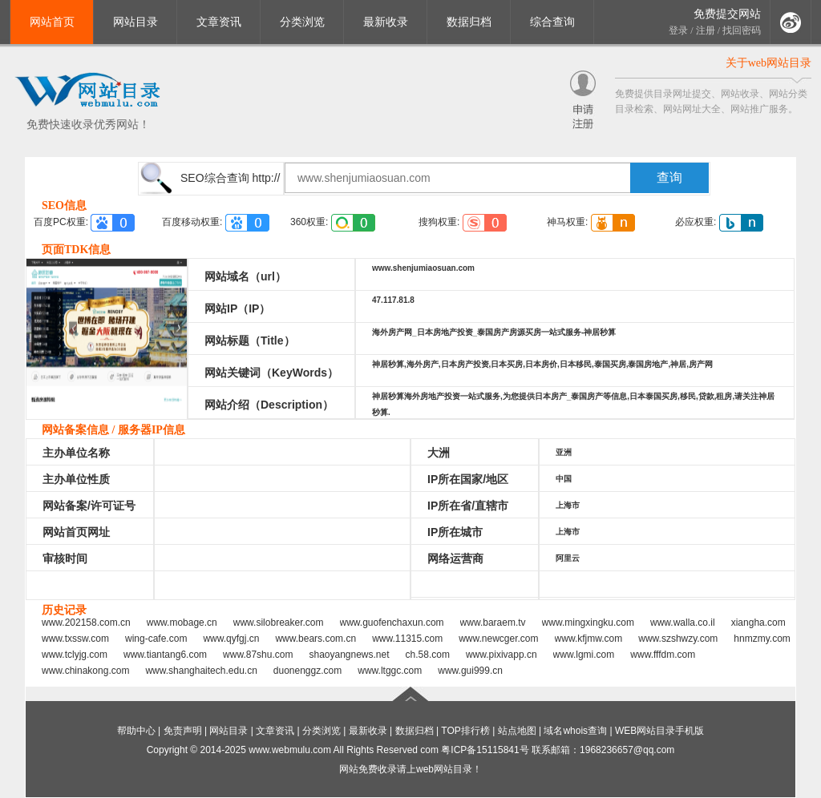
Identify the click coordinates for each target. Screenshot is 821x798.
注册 (705, 30)
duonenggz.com (307, 670)
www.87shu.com (258, 654)
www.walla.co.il (682, 622)
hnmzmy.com (762, 638)
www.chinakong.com (85, 670)
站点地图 (517, 730)
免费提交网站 (727, 14)
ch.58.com (428, 654)
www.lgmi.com (584, 654)
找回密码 (741, 30)
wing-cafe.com (156, 638)
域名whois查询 (575, 730)
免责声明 (183, 730)
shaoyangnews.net (349, 654)
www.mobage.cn (182, 622)
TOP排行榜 (465, 730)
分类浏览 (302, 22)
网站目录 (135, 22)
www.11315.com (407, 638)
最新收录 (385, 22)
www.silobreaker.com (278, 622)
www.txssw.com (75, 638)
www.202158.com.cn (86, 622)
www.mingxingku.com (588, 622)
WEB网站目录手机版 (659, 730)
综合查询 (552, 22)
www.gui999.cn (470, 670)
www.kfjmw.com (589, 638)
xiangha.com (758, 622)
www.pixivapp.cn (501, 654)
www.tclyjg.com (74, 654)
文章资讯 (218, 22)
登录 (678, 30)
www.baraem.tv (493, 622)
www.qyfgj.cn (231, 638)
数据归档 (469, 22)
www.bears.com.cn (315, 638)
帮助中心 (136, 730)
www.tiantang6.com (165, 654)
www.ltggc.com (390, 670)
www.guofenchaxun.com (392, 622)
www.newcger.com (498, 638)
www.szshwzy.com (678, 638)
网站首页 (52, 22)
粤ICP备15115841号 (484, 750)
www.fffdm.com (662, 654)
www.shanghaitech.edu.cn (201, 670)
